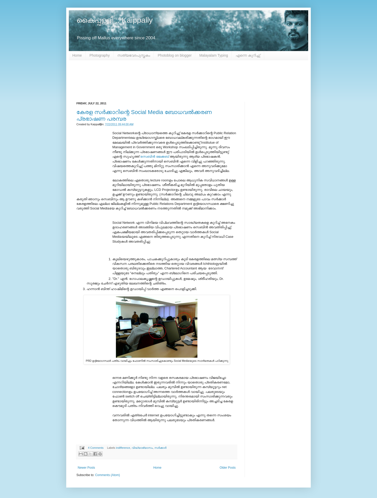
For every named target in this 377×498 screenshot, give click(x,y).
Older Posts (228, 467)
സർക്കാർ (160, 447)
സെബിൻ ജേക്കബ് (155, 156)
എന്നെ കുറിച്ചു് (248, 55)
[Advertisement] (188, 81)
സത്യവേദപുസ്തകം (133, 55)
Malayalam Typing (213, 55)
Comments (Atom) (107, 475)
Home (77, 55)
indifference (123, 447)
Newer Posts (86, 467)
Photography (99, 55)
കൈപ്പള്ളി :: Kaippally (114, 20)
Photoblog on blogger (175, 55)
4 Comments (95, 447)
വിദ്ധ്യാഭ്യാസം (142, 447)
